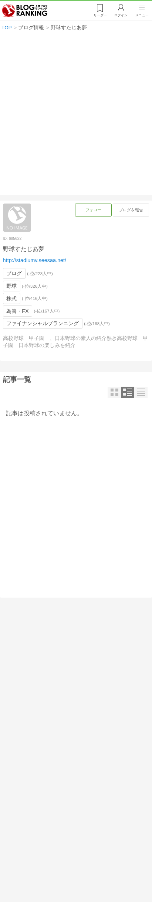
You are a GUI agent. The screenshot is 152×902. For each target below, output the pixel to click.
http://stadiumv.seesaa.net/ (34, 260)
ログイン (121, 15)
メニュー (142, 15)
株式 (11, 298)
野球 (11, 286)
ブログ (14, 273)
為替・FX (17, 311)
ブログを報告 (131, 210)
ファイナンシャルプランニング (42, 323)
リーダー (100, 15)
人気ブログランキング (24, 10)
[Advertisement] (76, 115)
